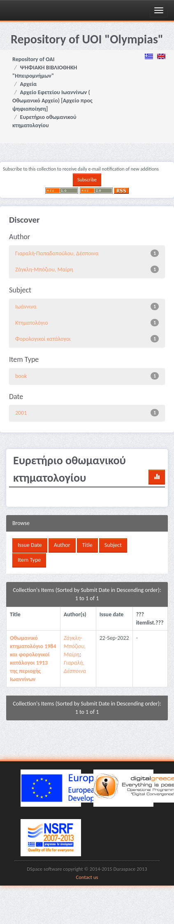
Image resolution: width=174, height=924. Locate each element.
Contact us (87, 877)
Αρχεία (28, 84)
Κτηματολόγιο (31, 322)
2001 (21, 412)
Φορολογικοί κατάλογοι (43, 338)
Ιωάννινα (26, 306)
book (21, 376)
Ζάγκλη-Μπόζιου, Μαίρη (44, 269)
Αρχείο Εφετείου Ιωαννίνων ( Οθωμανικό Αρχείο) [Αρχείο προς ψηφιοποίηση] (52, 100)
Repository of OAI (33, 59)
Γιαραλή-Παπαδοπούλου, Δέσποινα (57, 253)
